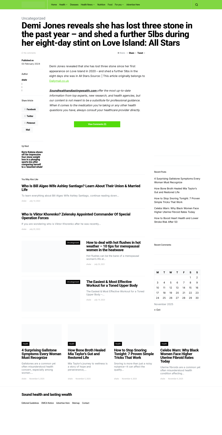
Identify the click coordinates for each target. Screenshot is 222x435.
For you (118, 4)
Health (62, 4)
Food (110, 4)
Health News (87, 4)
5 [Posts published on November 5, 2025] (171, 282)
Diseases (74, 4)
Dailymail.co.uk (59, 80)
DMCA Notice (47, 403)
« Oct (157, 309)
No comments (30, 53)
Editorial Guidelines (30, 403)
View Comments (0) (97, 124)
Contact (85, 403)
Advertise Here (133, 4)
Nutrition (101, 4)
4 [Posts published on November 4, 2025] (164, 282)
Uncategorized (33, 18)
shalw (24, 80)
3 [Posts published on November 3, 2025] (157, 282)
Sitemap (76, 403)
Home (54, 4)
